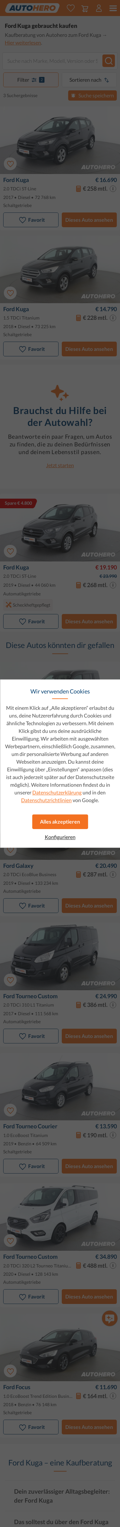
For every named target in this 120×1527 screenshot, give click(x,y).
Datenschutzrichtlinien (46, 800)
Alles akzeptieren (60, 821)
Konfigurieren (60, 837)
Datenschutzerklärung (57, 792)
